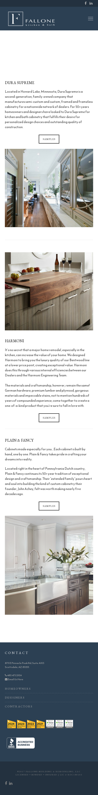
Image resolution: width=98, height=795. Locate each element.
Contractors (19, 706)
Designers (15, 697)
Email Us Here (14, 679)
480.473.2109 (13, 675)
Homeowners (18, 689)
